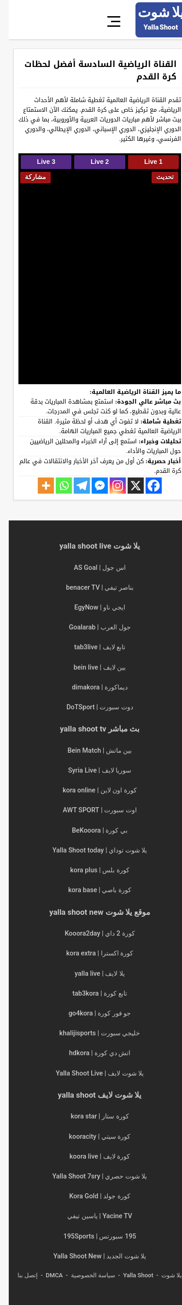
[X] (127, 485)
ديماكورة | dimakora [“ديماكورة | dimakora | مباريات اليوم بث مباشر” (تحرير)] (91, 687)
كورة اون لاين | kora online (91, 790)
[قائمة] (106, 20)
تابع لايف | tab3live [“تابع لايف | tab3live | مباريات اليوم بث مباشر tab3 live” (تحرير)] (91, 647)
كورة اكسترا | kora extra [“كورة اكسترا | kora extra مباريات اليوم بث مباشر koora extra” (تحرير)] (91, 953)
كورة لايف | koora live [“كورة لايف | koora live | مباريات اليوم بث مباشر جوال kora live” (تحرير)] (91, 1156)
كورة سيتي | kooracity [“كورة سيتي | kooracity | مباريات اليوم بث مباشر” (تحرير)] (91, 1137)
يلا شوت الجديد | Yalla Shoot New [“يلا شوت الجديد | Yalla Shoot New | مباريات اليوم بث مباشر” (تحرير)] (91, 1256)
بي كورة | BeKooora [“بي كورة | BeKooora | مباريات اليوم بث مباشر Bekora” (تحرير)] (91, 830)
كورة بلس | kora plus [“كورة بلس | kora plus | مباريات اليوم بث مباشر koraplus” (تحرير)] (90, 870)
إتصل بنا (19, 1275)
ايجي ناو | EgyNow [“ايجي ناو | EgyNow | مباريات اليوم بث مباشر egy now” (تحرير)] (91, 607)
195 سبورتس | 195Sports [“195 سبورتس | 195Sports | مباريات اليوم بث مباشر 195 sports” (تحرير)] (91, 1236)
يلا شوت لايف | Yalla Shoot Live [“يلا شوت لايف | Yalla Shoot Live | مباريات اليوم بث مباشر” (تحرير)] (91, 1073)
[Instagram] (109, 485)
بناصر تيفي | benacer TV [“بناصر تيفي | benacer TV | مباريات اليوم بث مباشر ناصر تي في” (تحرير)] (91, 588)
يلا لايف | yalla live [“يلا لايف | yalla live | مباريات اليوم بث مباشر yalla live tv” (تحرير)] (91, 974)
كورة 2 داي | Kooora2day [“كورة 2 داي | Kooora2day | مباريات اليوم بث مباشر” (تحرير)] (91, 933)
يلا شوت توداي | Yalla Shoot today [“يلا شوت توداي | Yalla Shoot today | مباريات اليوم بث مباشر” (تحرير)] (91, 850)
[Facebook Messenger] (91, 485)
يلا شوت (163, 1275)
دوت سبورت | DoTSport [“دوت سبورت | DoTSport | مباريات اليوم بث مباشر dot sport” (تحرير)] (91, 707)
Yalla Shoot (129, 1275)
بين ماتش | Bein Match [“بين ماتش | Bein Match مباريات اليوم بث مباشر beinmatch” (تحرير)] (91, 751)
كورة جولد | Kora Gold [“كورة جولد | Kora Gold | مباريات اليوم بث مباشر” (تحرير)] (90, 1196)
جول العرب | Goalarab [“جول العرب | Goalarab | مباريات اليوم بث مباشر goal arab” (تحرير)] (91, 627)
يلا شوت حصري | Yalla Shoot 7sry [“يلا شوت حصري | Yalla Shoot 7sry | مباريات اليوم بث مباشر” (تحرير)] (91, 1176)
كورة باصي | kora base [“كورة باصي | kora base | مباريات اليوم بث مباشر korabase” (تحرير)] (91, 890)
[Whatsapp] (55, 485)
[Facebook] (145, 485)
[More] (37, 485)
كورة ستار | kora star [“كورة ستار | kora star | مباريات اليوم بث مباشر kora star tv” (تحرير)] (91, 1116)
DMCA (45, 1275)
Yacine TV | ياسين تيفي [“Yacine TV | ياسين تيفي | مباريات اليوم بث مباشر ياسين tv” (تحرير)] (91, 1216)
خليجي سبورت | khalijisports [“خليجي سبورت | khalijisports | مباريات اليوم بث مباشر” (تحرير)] (91, 1033)
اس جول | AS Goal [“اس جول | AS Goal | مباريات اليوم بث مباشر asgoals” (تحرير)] (91, 568)
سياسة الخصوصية (84, 1275)
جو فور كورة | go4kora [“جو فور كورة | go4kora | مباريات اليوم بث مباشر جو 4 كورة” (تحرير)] (91, 1013)
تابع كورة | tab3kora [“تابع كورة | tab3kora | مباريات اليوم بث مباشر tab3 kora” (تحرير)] (91, 993)
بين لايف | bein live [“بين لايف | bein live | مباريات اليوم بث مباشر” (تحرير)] (91, 667)
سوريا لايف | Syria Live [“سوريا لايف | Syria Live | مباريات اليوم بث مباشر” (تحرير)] (91, 770)
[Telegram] (73, 485)
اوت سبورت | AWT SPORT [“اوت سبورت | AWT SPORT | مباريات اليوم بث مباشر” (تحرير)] (91, 810)
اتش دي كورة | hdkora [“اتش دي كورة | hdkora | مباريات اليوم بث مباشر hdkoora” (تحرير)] (91, 1053)
